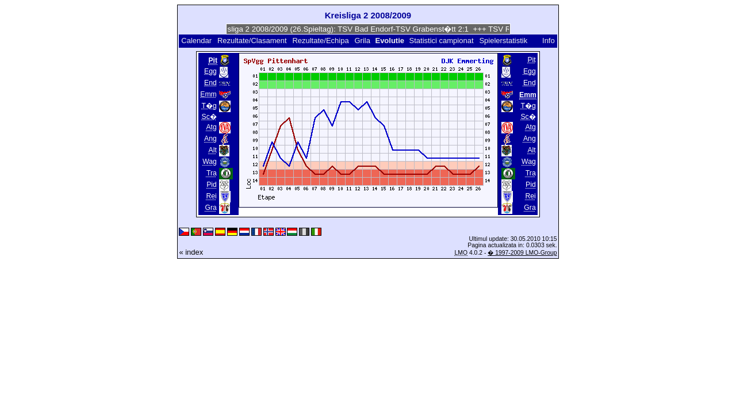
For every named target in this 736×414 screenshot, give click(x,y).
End (210, 83)
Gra (210, 208)
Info (548, 40)
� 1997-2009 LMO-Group (522, 253)
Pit (531, 60)
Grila (362, 40)
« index (191, 252)
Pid (211, 185)
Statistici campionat (441, 40)
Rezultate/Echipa (320, 40)
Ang (210, 139)
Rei (211, 196)
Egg (210, 71)
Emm (208, 94)
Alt (213, 150)
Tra (211, 173)
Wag (209, 162)
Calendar (196, 40)
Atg (211, 127)
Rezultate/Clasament (252, 40)
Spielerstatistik (504, 40)
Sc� (209, 117)
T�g (209, 106)
